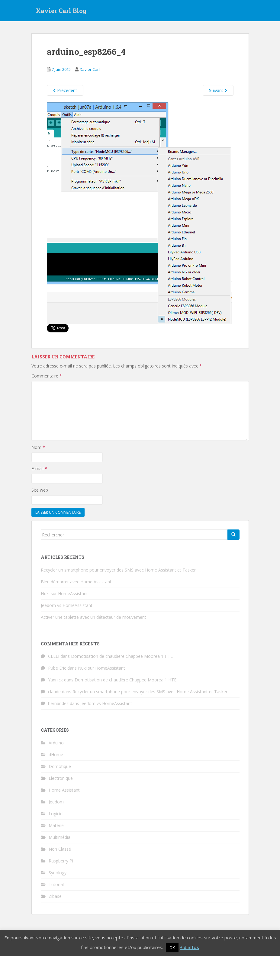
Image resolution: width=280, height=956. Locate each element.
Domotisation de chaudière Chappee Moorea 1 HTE (122, 656)
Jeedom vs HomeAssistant (66, 605)
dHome (56, 754)
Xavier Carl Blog (61, 11)
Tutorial (56, 884)
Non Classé (60, 849)
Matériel (57, 825)
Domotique (60, 766)
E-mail (39, 468)
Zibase (55, 896)
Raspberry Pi (61, 861)
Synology (57, 872)
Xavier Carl (90, 69)
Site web (39, 490)
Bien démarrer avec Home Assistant (76, 582)
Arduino (56, 743)
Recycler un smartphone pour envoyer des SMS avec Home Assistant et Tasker (118, 570)
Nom (38, 447)
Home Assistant (64, 790)
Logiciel (56, 813)
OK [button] (172, 947)
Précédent (65, 90)
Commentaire (46, 376)
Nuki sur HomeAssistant (64, 593)
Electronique (61, 778)
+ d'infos (189, 947)
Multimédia (59, 837)
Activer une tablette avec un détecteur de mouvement (93, 617)
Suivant (218, 90)
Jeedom (56, 802)
